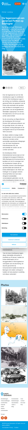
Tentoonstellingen (5, 400)
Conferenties (4, 402)
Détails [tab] (14, 188)
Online (2, 406)
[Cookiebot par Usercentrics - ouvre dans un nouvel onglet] (20, 184)
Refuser (14, 244)
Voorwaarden (5, 427)
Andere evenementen (4, 409)
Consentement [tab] (6, 188)
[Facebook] (2, 417)
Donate (17, 4)
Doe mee (23, 402)
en (11, 87)
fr (6, 87)
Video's (13, 404)
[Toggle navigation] (25, 4)
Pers (22, 404)
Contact (22, 400)
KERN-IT (8, 425)
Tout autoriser (14, 234)
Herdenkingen (4, 398)
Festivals (3, 404)
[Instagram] (5, 417)
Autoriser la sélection (14, 239)
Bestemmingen (15, 400)
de (9, 87)
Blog (13, 406)
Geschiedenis (15, 402)
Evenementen (15, 398)
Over (22, 398)
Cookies (16, 427)
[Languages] (23, 3)
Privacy (11, 427)
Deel (22, 87)
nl (3, 87)
